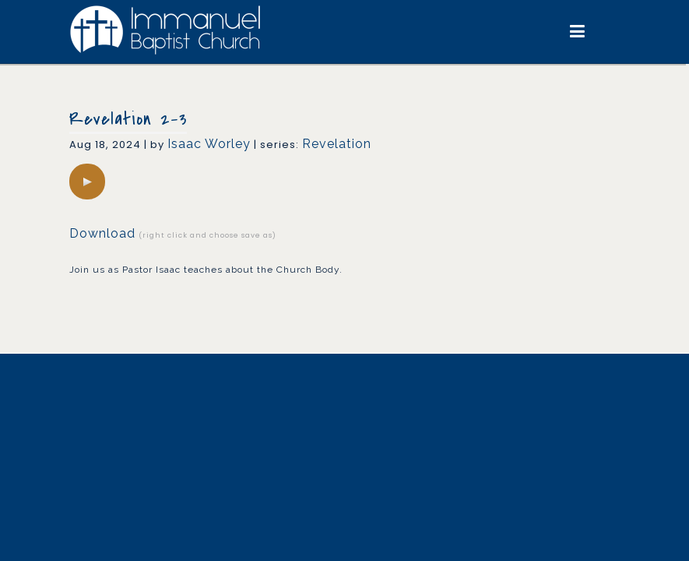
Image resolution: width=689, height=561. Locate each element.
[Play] (87, 181)
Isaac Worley (209, 143)
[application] (87, 181)
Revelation (336, 143)
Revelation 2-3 (128, 119)
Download (102, 233)
